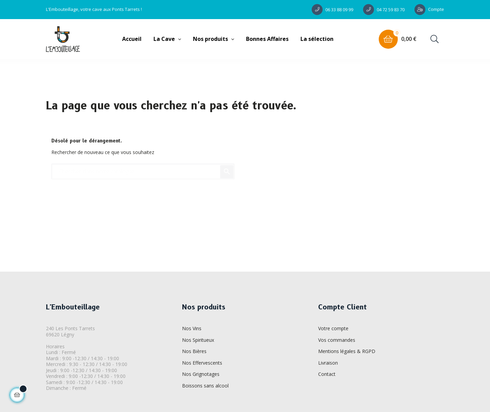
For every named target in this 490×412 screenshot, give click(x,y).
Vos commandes (336, 340)
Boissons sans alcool (205, 385)
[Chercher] (142, 168)
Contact (327, 374)
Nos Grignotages (200, 374)
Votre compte (333, 328)
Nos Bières (194, 351)
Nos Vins (191, 328)
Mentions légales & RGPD (346, 351)
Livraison (328, 363)
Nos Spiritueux (198, 340)
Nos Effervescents (202, 363)
